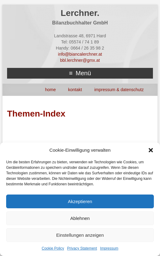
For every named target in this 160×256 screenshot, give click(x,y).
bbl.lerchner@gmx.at (80, 60)
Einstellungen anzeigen (80, 235)
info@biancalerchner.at (80, 54)
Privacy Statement (82, 248)
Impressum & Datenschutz (119, 89)
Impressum (109, 248)
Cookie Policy (53, 248)
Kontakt (75, 89)
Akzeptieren (80, 201)
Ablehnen (80, 218)
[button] (151, 150)
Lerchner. (79, 13)
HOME (50, 89)
